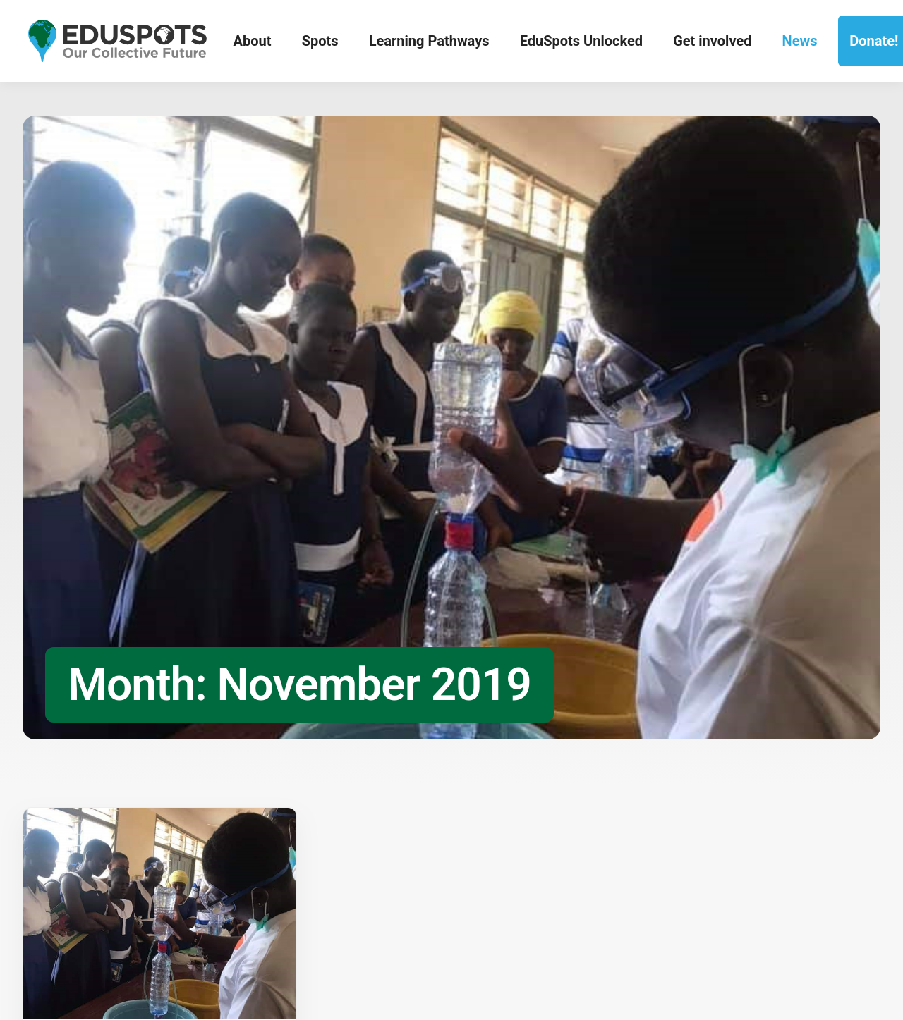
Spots (320, 40)
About (253, 40)
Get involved (712, 40)
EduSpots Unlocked (581, 40)
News (800, 40)
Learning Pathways (429, 40)
